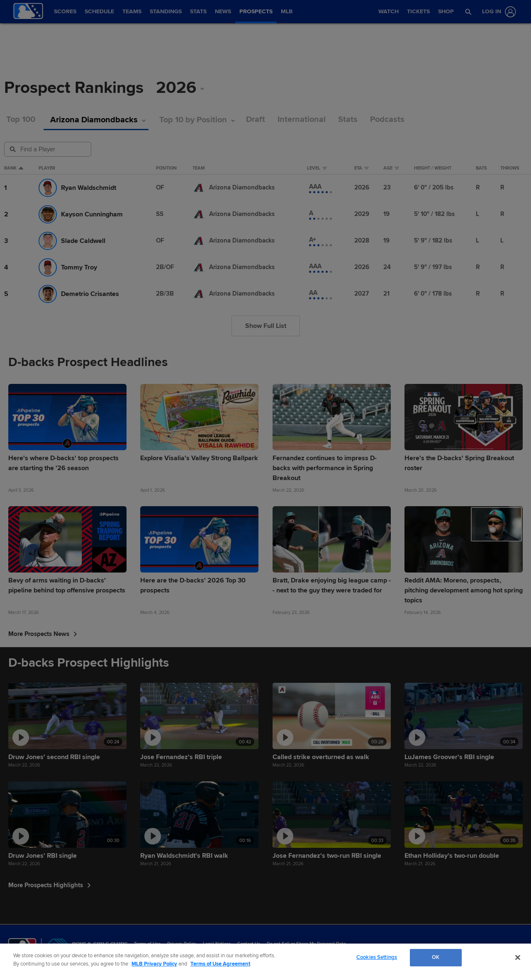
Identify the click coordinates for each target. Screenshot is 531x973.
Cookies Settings (376, 957)
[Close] (518, 957)
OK (435, 957)
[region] (265, 958)
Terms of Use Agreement (220, 964)
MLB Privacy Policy (154, 964)
